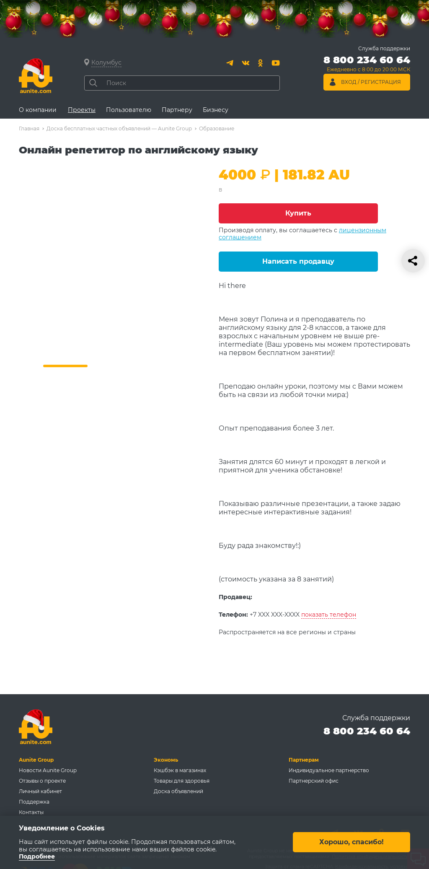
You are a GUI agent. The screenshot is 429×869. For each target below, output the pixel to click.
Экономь (166, 760)
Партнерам (304, 760)
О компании (38, 110)
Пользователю (128, 110)
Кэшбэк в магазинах (180, 770)
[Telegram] (230, 63)
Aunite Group (36, 760)
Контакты (31, 812)
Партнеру (177, 110)
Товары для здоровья (181, 781)
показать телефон (328, 614)
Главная (29, 128)
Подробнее (37, 857)
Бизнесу (215, 110)
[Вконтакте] (245, 63)
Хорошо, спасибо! (351, 842)
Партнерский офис (314, 781)
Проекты (82, 110)
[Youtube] (275, 63)
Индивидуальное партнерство (329, 770)
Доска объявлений (178, 791)
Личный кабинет (40, 791)
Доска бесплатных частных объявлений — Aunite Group (119, 128)
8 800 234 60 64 (366, 731)
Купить (298, 213)
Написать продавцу (298, 261)
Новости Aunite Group (48, 770)
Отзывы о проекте (42, 781)
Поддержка (34, 802)
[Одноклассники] (260, 63)
